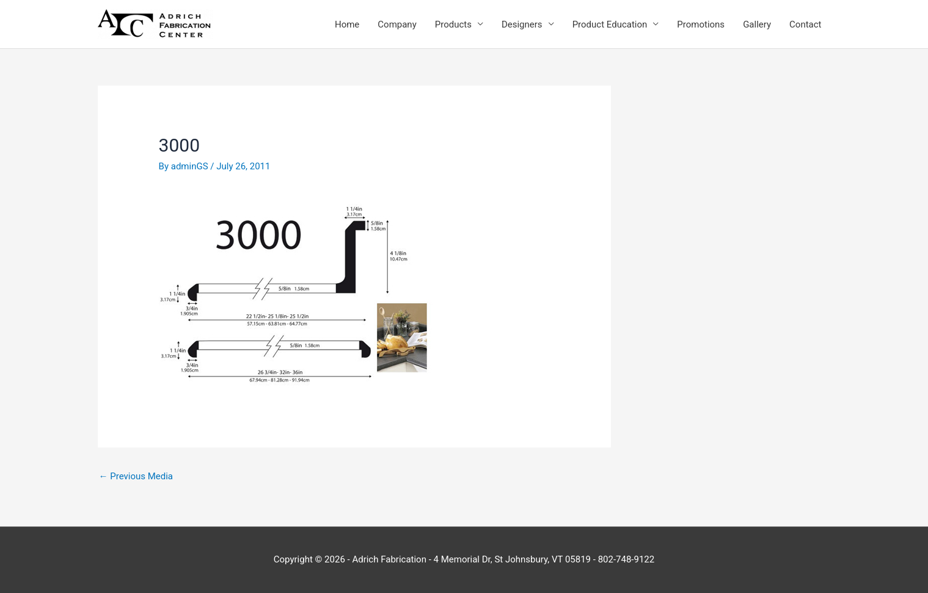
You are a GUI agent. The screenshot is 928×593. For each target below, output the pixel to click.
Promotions (701, 24)
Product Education (610, 24)
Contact (805, 24)
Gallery (757, 24)
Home (347, 24)
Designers (522, 24)
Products (453, 24)
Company (397, 24)
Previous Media (136, 476)
